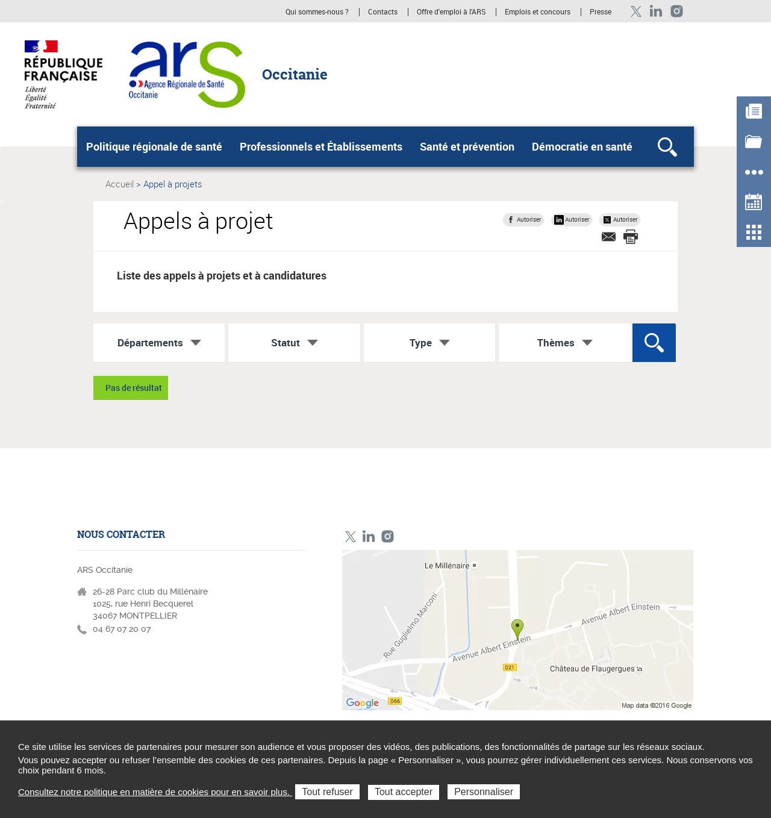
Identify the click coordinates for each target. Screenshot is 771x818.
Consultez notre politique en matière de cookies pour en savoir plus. (155, 792)
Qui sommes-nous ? (317, 12)
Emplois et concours (537, 12)
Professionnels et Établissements (321, 146)
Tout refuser (327, 792)
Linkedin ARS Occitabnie (656, 11)
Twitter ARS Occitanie (636, 11)
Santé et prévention (467, 146)
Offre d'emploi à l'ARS (451, 12)
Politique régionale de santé (154, 146)
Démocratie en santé (582, 146)
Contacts (383, 12)
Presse (600, 12)
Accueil (119, 184)
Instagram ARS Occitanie (677, 11)
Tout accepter (403, 792)
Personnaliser (483, 792)
